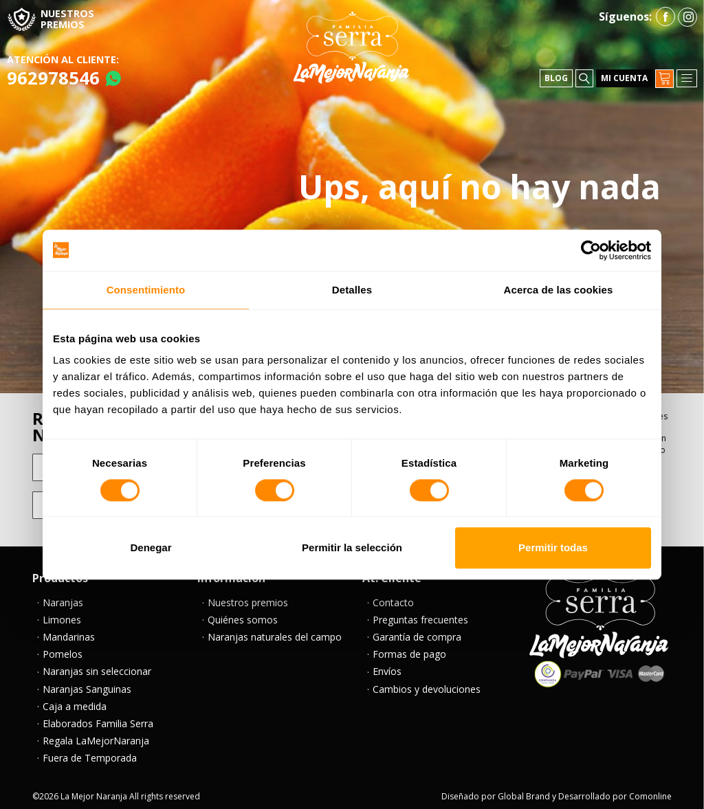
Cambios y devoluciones (427, 682)
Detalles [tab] (352, 290)
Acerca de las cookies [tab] (558, 290)
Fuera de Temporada (90, 752)
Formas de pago (409, 648)
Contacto (393, 596)
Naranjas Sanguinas (87, 682)
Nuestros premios (248, 596)
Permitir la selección (352, 548)
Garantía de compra (417, 630)
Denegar (150, 548)
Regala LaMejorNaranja (96, 734)
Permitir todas (553, 548)
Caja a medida (75, 700)
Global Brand (524, 789)
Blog (556, 72)
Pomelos (62, 648)
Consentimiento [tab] (146, 290)
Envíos (387, 665)
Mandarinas (69, 630)
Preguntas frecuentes (420, 613)
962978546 (53, 71)
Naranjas (63, 596)
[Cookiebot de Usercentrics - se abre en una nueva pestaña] (591, 250)
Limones (62, 613)
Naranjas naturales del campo (275, 630)
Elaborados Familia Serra (98, 717)
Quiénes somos (243, 613)
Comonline (650, 789)
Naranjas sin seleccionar (97, 665)
